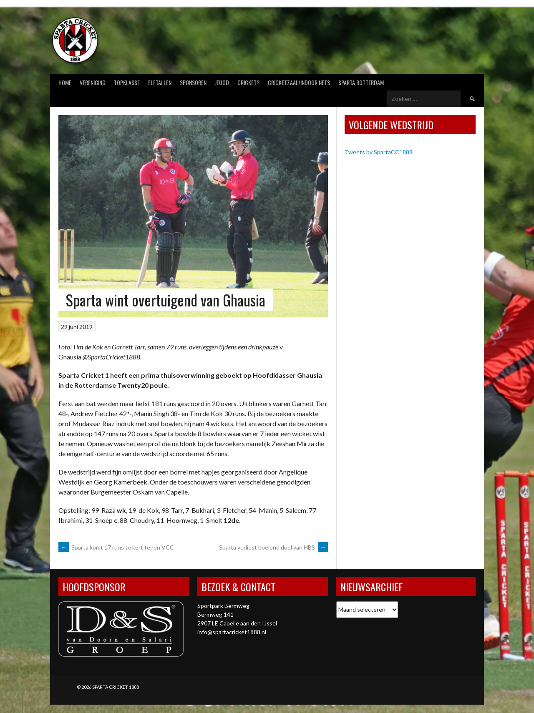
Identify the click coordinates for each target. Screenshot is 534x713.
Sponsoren (193, 82)
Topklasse (127, 82)
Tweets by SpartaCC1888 (379, 152)
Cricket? (248, 82)
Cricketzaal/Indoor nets (299, 82)
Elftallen (159, 82)
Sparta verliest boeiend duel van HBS (273, 547)
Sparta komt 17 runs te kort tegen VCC (116, 547)
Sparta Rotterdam (361, 82)
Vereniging (93, 82)
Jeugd (222, 82)
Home (64, 82)
